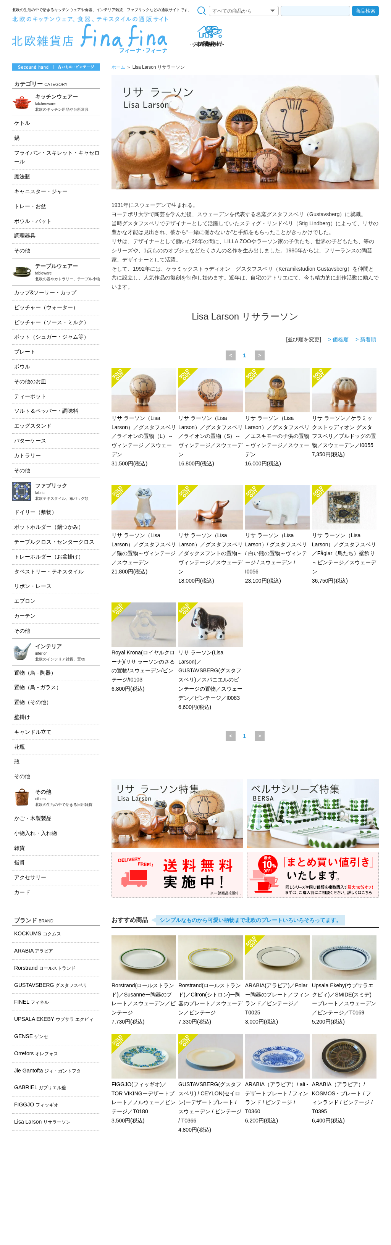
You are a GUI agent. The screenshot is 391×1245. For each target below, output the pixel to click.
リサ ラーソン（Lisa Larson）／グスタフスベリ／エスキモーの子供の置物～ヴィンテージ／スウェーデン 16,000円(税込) (277, 418)
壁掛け (22, 717)
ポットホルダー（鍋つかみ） (49, 527)
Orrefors (36, 1053)
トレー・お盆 (30, 206)
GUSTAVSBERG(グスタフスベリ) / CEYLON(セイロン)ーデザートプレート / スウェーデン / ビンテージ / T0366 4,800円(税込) (210, 1084)
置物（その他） (33, 702)
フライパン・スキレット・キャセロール (57, 157)
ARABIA (33, 951)
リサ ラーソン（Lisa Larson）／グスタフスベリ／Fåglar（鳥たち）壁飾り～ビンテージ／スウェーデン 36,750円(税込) (344, 535)
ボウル (22, 366)
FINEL (31, 1002)
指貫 (19, 862)
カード (22, 892)
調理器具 (25, 236)
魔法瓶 (22, 176)
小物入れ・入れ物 (35, 833)
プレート (25, 352)
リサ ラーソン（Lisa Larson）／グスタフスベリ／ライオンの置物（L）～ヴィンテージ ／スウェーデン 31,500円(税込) (143, 418)
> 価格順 (338, 339)
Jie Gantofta (47, 1070)
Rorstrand (45, 968)
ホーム (118, 67)
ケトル (22, 123)
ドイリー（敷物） (35, 512)
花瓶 (19, 747)
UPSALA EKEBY (54, 1019)
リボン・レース (33, 586)
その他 (22, 250)
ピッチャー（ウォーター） (46, 307)
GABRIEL (40, 1087)
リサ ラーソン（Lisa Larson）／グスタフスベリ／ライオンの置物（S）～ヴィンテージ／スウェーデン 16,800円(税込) (210, 418)
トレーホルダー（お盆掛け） (49, 557)
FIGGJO (36, 1104)
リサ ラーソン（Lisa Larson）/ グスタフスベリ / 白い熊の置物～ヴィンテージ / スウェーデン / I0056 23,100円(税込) (277, 535)
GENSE (31, 1036)
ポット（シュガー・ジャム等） (51, 337)
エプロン (25, 601)
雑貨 (19, 848)
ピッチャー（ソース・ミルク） (51, 322)
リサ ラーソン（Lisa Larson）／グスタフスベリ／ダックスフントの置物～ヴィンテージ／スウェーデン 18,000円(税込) (210, 535)
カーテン (25, 616)
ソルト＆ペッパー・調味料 (46, 411)
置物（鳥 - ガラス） (37, 687)
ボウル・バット (33, 221)
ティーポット (30, 396)
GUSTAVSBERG (50, 985)
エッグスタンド (33, 426)
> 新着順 (365, 339)
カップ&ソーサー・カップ (45, 292)
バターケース (30, 441)
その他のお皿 (30, 381)
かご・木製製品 (33, 818)
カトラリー (27, 455)
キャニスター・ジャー (41, 191)
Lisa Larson (42, 1122)
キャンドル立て (33, 732)
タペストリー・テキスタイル (49, 571)
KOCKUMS (37, 933)
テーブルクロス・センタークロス (54, 542)
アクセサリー (30, 877)
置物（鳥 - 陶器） (35, 673)
